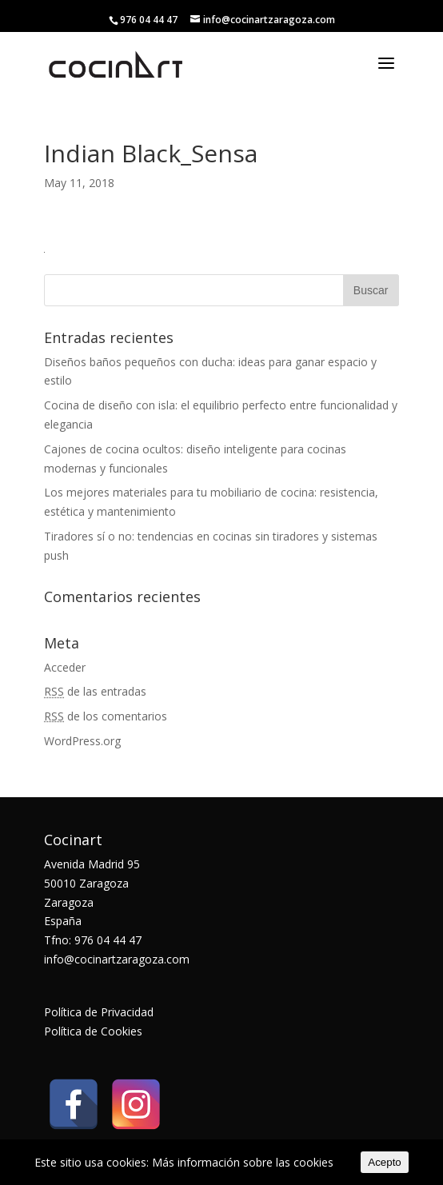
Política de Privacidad (99, 1011)
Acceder (65, 667)
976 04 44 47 (149, 19)
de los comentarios (105, 716)
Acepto (384, 1162)
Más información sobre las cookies (242, 1162)
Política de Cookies (93, 1031)
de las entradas (95, 691)
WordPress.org (82, 740)
